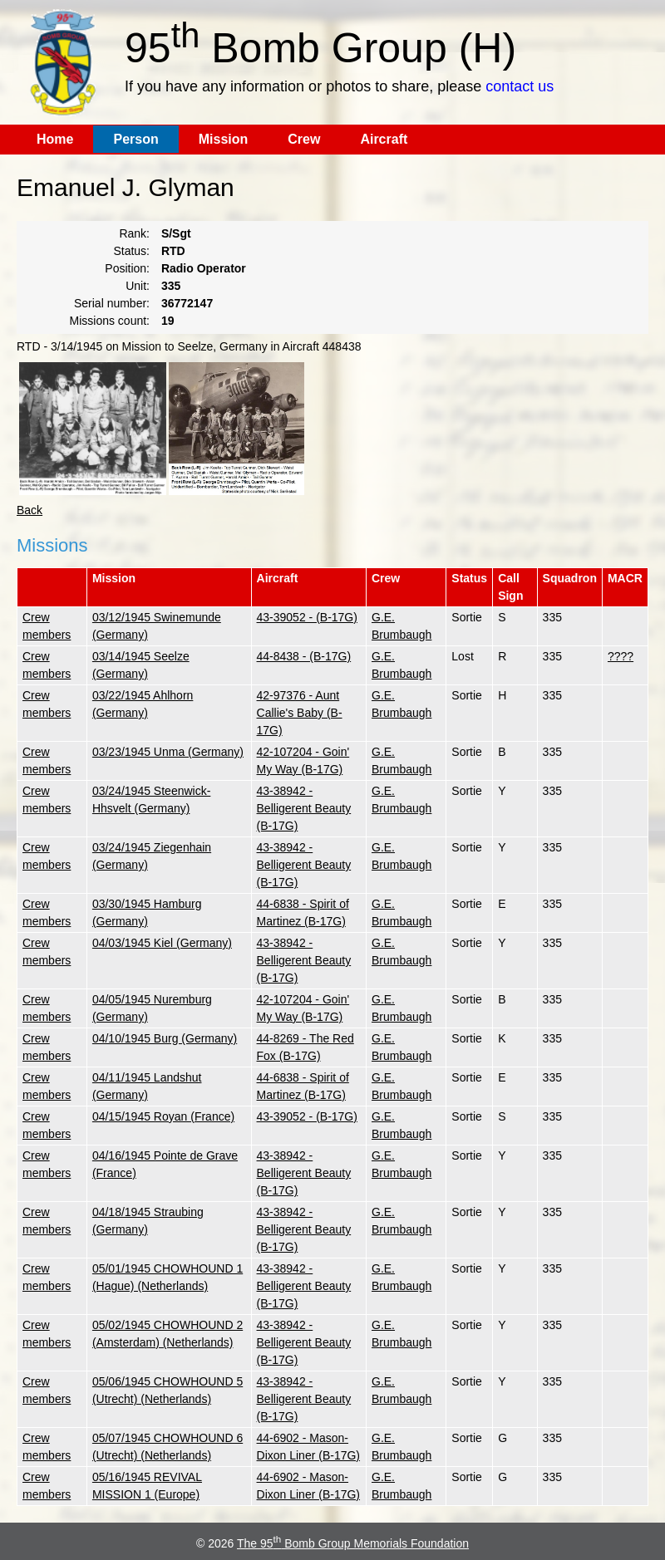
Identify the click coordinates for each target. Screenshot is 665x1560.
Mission (224, 139)
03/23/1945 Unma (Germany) (168, 751)
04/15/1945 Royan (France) (163, 1116)
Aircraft (383, 139)
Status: (131, 251)
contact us (519, 86)
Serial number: (112, 303)
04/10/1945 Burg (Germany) (164, 1038)
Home (55, 139)
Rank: (134, 233)
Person (135, 139)
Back (29, 510)
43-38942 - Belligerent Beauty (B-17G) (304, 808)
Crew (304, 139)
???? (620, 656)
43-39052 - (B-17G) (307, 617)
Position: (127, 268)
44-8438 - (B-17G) (304, 656)
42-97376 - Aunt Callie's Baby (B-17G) (299, 713)
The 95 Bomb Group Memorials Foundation (353, 1543)
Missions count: (110, 320)
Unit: (138, 285)
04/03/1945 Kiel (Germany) (162, 942)
